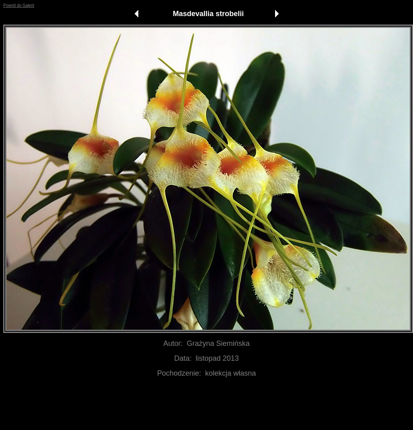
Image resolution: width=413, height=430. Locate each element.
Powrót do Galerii (18, 5)
